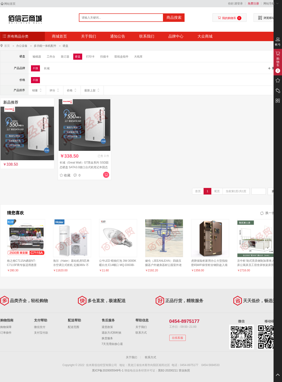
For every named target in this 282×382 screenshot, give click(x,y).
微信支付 (39, 327)
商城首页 (59, 36)
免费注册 (253, 3)
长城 (47, 68)
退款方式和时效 (111, 332)
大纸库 (138, 56)
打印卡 (90, 56)
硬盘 (65, 45)
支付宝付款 (41, 332)
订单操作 (6, 332)
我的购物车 (229, 18)
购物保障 (6, 327)
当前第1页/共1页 (236, 191)
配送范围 (73, 327)
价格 (72, 90)
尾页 (217, 191)
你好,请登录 (235, 3)
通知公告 (117, 36)
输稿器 (37, 56)
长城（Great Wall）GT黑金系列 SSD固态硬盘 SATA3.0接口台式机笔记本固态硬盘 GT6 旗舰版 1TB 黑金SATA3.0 (84, 167)
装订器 (65, 56)
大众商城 (204, 36)
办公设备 (21, 45)
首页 (7, 45)
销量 (37, 90)
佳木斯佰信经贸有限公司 (25, 19)
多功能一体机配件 (45, 45)
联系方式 (141, 332)
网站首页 (9, 3)
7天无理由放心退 (112, 344)
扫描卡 (104, 56)
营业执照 (184, 370)
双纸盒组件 (121, 56)
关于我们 (88, 36)
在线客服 (177, 337)
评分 (55, 90)
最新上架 (92, 90)
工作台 (51, 56)
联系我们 (146, 36)
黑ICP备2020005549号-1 (107, 370)
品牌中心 (175, 36)
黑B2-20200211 (168, 370)
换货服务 (107, 338)
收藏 (65, 175)
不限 (35, 68)
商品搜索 (174, 17)
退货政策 (107, 327)
